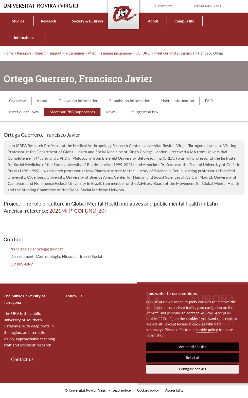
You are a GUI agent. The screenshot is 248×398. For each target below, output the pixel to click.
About (153, 21)
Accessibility (174, 390)
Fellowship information (78, 100)
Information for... (209, 6)
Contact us (22, 359)
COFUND (143, 53)
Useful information (177, 100)
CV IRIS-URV (22, 264)
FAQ (209, 100)
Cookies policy (148, 390)
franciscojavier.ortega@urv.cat (37, 248)
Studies (18, 21)
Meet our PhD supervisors (174, 53)
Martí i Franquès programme (110, 53)
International (24, 37)
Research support (48, 53)
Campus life (184, 21)
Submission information (129, 100)
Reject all (192, 358)
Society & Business (88, 21)
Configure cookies (192, 369)
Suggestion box (145, 111)
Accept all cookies (192, 347)
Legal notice (122, 390)
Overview (17, 100)
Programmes (74, 53)
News (113, 111)
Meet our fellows (24, 111)
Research (48, 21)
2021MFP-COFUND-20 (76, 211)
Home (8, 53)
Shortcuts (164, 6)
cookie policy (207, 329)
